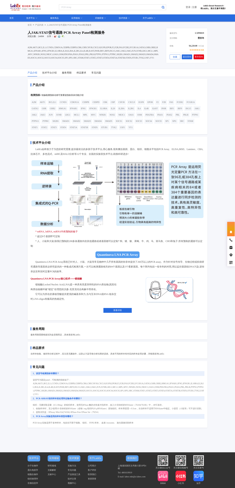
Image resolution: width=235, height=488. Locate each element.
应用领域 (76, 18)
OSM (139, 115)
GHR (44, 108)
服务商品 (54, 18)
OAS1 (131, 115)
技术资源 (124, 18)
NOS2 (112, 115)
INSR (163, 108)
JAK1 (197, 108)
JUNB (58, 115)
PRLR (185, 115)
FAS (171, 102)
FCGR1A (191, 102)
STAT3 (54, 127)
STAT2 (44, 127)
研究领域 (52, 466)
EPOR (150, 102)
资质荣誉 (92, 479)
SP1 (167, 121)
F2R (164, 102)
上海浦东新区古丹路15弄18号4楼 (132, 467)
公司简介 (92, 466)
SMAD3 (87, 121)
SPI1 (174, 121)
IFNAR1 (73, 108)
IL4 (139, 108)
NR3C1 (121, 115)
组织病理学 (33, 479)
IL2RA (122, 108)
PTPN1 (195, 115)
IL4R (146, 108)
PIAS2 (169, 115)
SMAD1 (65, 121)
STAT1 (35, 127)
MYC (93, 115)
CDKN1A (74, 102)
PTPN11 (35, 121)
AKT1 (42, 102)
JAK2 (34, 115)
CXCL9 (131, 102)
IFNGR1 (93, 108)
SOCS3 (139, 121)
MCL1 (76, 115)
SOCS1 (119, 121)
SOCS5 (158, 121)
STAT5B (84, 127)
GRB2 (52, 108)
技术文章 (72, 479)
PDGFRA (150, 115)
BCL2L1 (52, 102)
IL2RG (131, 108)
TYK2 (114, 127)
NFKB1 (102, 115)
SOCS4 (149, 121)
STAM (190, 121)
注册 (194, 7)
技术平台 (31, 18)
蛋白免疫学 (33, 470)
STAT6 (94, 127)
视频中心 (72, 483)
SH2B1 (56, 121)
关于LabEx (149, 18)
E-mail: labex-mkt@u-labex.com (132, 477)
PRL (178, 115)
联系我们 (92, 474)
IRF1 (172, 108)
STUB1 (104, 127)
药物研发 (100, 18)
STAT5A (73, 127)
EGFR (141, 102)
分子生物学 (33, 466)
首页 (11, 18)
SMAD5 (108, 121)
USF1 (122, 127)
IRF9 (180, 108)
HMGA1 (62, 108)
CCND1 (63, 102)
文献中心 (52, 474)
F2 (157, 102)
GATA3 (35, 108)
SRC (182, 121)
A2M (34, 102)
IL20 (113, 108)
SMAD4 (97, 121)
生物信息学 (33, 483)
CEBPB (85, 102)
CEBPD (96, 102)
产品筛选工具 (74, 474)
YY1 (131, 127)
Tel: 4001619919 (125, 472)
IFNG (83, 108)
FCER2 (180, 102)
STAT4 (63, 127)
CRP (113, 102)
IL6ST (155, 108)
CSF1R (122, 102)
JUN (51, 115)
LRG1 (67, 115)
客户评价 (92, 470)
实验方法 (72, 466)
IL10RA (103, 108)
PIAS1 (160, 115)
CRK (105, 102)
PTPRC (46, 121)
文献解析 (52, 470)
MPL (85, 115)
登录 (188, 7)
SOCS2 (129, 121)
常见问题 (72, 470)
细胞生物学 (33, 474)
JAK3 (42, 115)
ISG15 (188, 108)
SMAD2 (76, 121)
